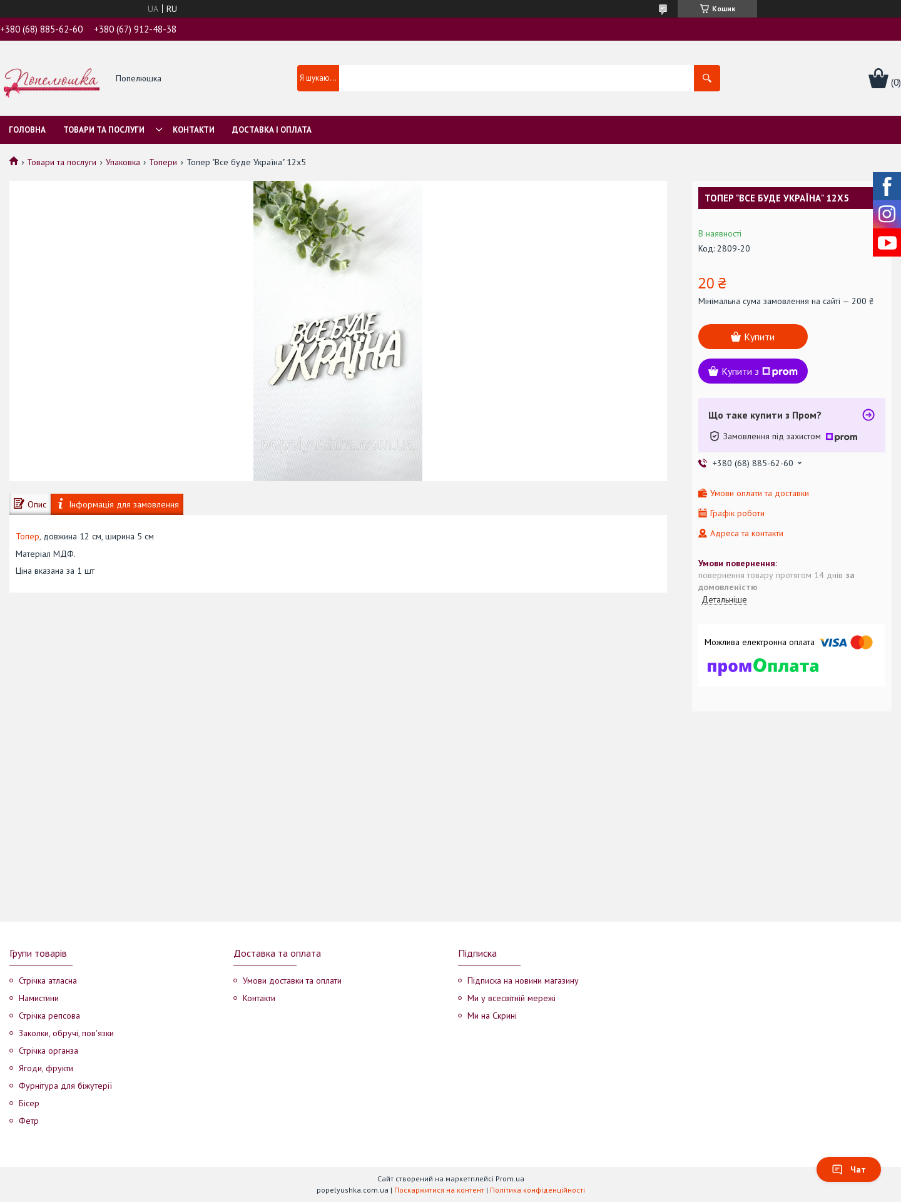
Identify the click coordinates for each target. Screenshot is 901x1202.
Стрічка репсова (49, 1015)
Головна (27, 130)
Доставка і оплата (272, 130)
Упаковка (123, 162)
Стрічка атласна (48, 980)
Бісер (29, 1103)
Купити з (759, 371)
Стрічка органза (48, 1050)
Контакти (194, 130)
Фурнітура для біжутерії (65, 1085)
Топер (27, 536)
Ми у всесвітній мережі (511, 998)
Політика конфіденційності (537, 1189)
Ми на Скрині (492, 1015)
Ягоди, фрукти (46, 1068)
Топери (163, 162)
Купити (759, 336)
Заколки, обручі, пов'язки (66, 1033)
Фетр (29, 1120)
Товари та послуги (104, 130)
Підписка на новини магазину (523, 980)
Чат (849, 1169)
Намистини (39, 998)
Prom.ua (510, 1178)
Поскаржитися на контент (439, 1189)
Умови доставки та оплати (292, 980)
